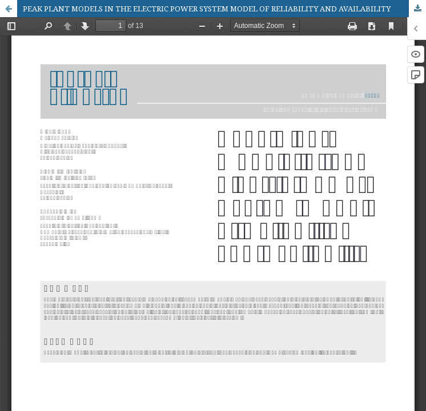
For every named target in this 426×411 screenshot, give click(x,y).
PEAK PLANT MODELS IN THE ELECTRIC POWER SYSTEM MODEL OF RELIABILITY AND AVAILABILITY (207, 8)
